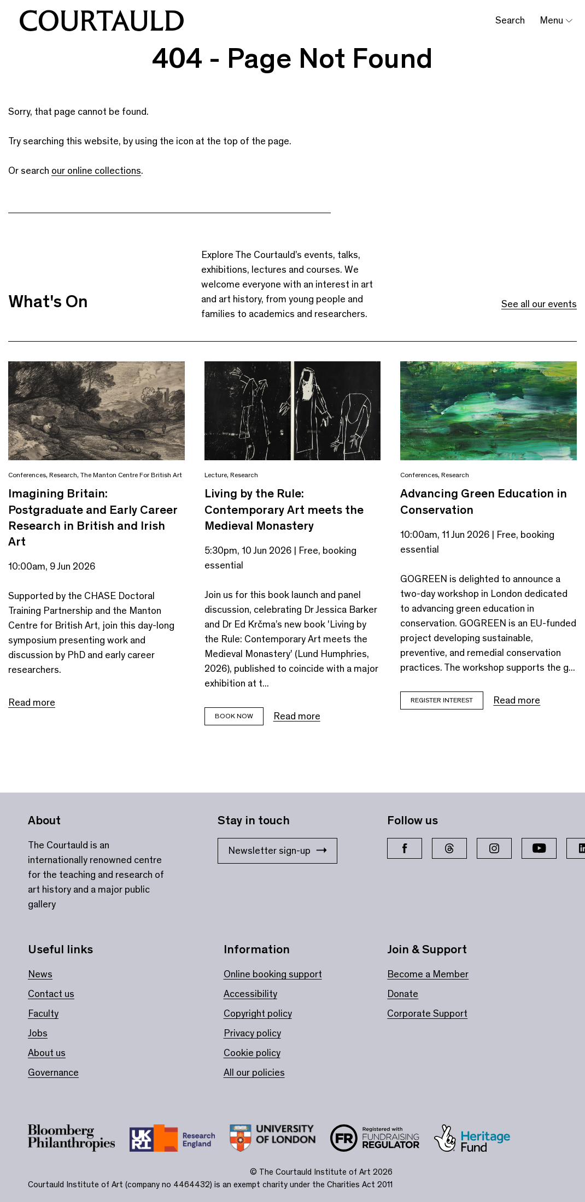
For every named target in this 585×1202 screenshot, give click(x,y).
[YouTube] (539, 848)
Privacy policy (252, 1033)
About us (47, 1053)
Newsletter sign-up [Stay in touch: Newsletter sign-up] (277, 851)
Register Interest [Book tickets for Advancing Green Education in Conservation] (442, 700)
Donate (402, 994)
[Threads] (449, 848)
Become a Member (428, 974)
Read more (31, 702)
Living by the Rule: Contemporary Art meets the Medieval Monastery (284, 509)
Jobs (38, 1033)
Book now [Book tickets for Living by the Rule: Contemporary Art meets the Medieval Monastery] (234, 716)
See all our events (539, 304)
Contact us (51, 994)
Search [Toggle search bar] (510, 20)
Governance (53, 1072)
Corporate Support (427, 1013)
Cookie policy (252, 1053)
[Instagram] (494, 848)
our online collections (96, 171)
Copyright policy (258, 1013)
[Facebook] (404, 848)
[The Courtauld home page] (102, 21)
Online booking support (273, 974)
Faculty (43, 1013)
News (40, 974)
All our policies (254, 1072)
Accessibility (250, 994)
